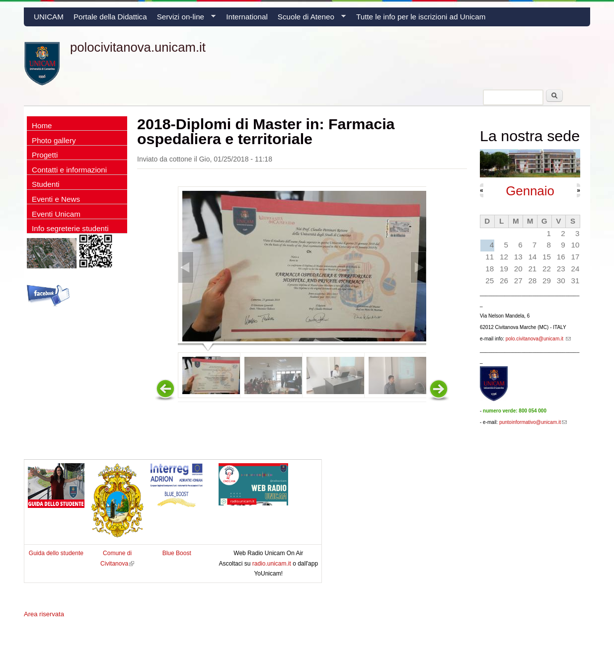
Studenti (46, 184)
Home (42, 125)
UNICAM (49, 16)
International (247, 16)
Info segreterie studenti (70, 228)
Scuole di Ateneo (309, 19)
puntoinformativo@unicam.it (533, 422)
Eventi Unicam (56, 214)
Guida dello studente (56, 553)
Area (44, 614)
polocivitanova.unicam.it (138, 47)
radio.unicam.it (272, 563)
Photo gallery (54, 140)
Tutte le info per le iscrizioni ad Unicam (420, 16)
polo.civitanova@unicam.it (538, 338)
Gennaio (530, 191)
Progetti (45, 155)
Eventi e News (56, 199)
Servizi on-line (184, 19)
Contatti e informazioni (69, 169)
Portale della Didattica (110, 16)
